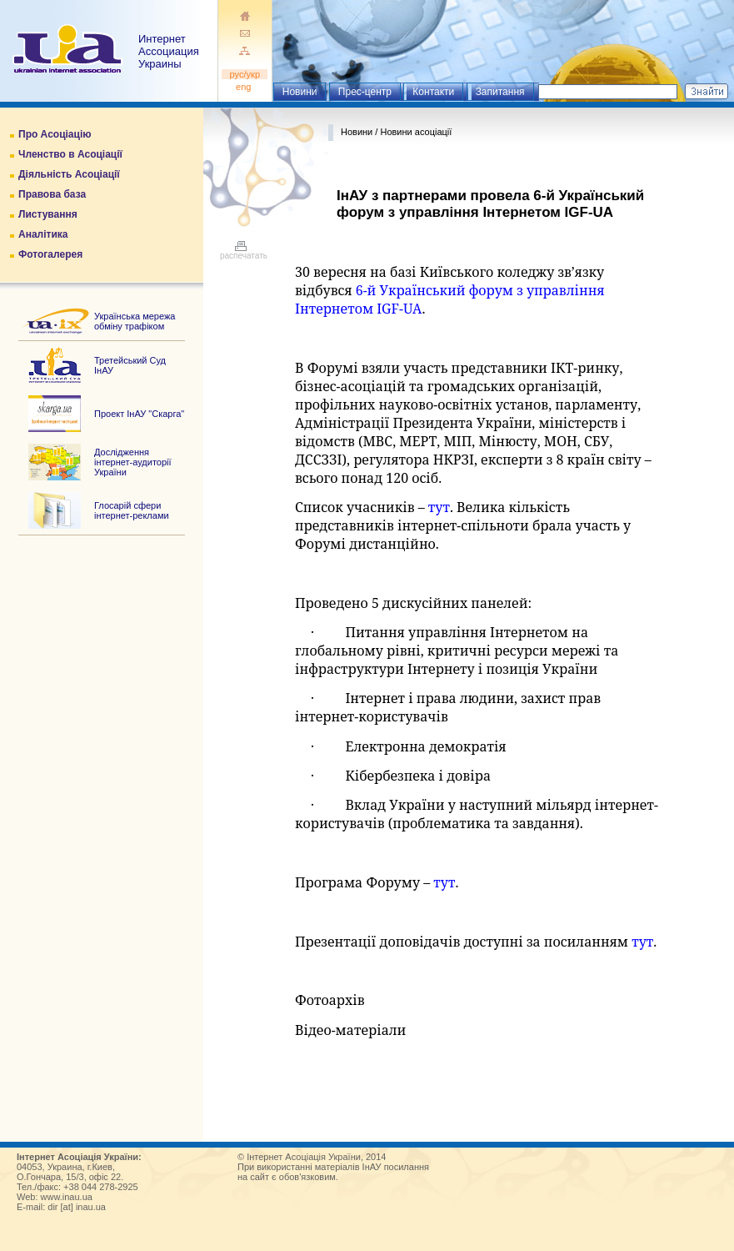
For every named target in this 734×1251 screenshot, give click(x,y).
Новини (299, 92)
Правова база (52, 194)
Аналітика (42, 234)
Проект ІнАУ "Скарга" (139, 414)
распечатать (243, 252)
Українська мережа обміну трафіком (134, 321)
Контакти (433, 92)
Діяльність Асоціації (69, 174)
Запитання (500, 92)
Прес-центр (365, 92)
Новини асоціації (416, 132)
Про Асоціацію (54, 134)
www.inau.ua (66, 1197)
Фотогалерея (50, 254)
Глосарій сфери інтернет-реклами (131, 510)
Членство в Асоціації (70, 154)
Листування (47, 214)
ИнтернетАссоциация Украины (168, 51)
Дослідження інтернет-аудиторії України (133, 462)
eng (245, 87)
